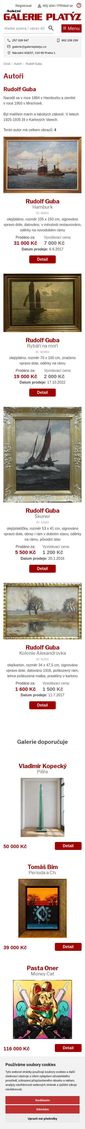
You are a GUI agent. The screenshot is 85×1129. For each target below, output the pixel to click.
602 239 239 (70, 40)
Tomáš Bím (42, 869)
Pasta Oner (42, 970)
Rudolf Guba (34, 63)
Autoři (18, 63)
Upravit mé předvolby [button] (42, 1118)
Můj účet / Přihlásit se (55, 6)
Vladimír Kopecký (43, 768)
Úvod (6, 63)
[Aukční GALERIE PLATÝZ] (42, 19)
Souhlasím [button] (42, 1100)
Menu (71, 28)
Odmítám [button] (42, 1109)
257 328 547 (20, 40)
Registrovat (23, 5)
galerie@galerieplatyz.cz (29, 46)
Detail (42, 259)
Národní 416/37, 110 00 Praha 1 (33, 53)
